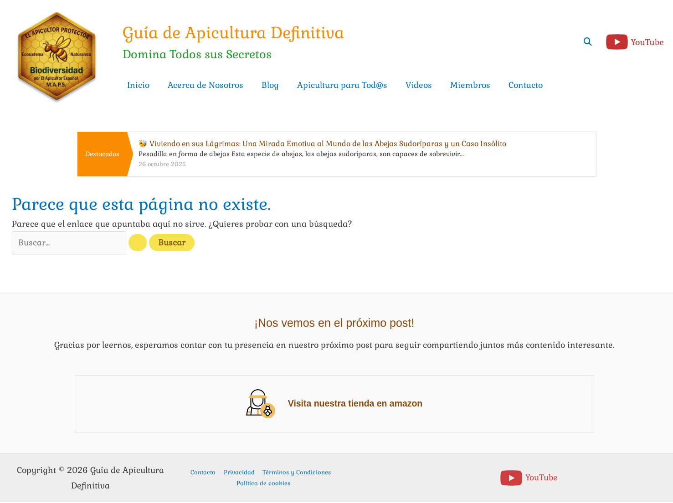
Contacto (526, 85)
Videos (419, 85)
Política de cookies (263, 484)
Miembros (470, 85)
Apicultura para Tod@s (342, 85)
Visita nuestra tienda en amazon (355, 404)
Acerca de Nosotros (205, 85)
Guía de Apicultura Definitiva (236, 32)
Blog (270, 85)
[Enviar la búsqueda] (143, 243)
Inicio (138, 85)
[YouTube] (528, 478)
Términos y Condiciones (294, 473)
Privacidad (238, 473)
